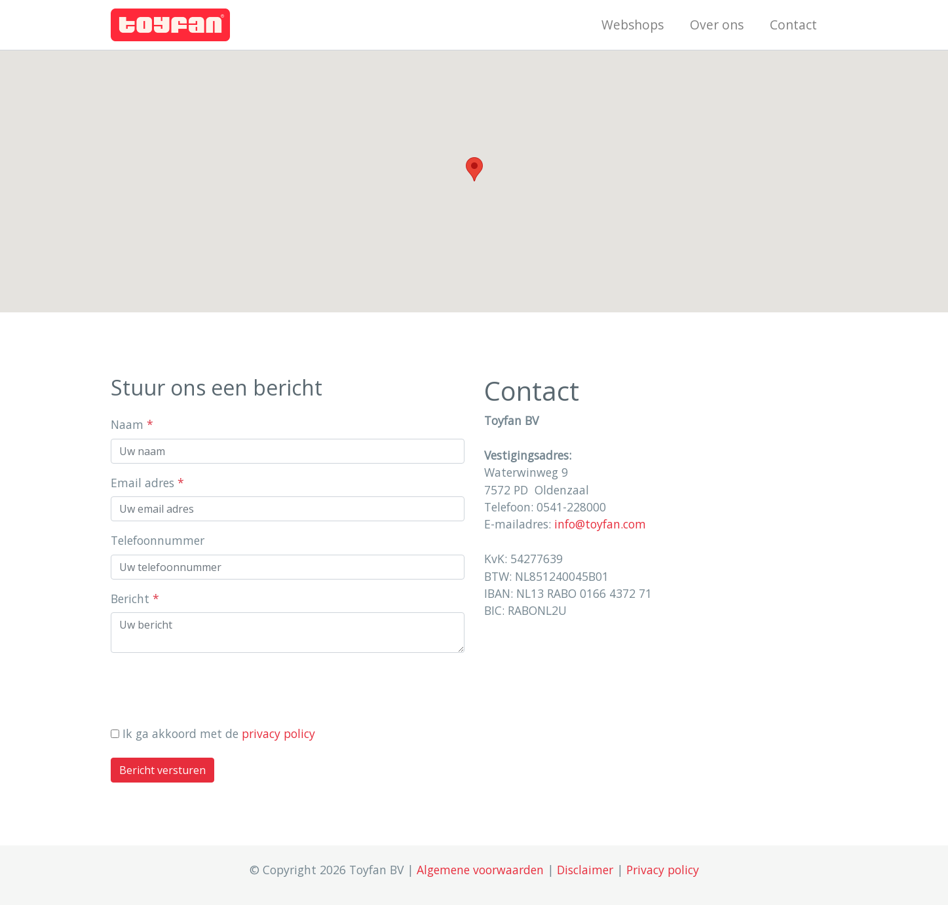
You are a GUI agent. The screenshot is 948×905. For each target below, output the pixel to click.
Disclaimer (585, 869)
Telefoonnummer (157, 540)
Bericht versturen (162, 770)
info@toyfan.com (600, 524)
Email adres (147, 482)
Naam (132, 424)
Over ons (717, 24)
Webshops (632, 24)
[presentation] (210, 688)
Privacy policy (662, 869)
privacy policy (278, 733)
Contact (793, 24)
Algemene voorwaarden (480, 869)
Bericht (135, 598)
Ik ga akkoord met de (219, 733)
